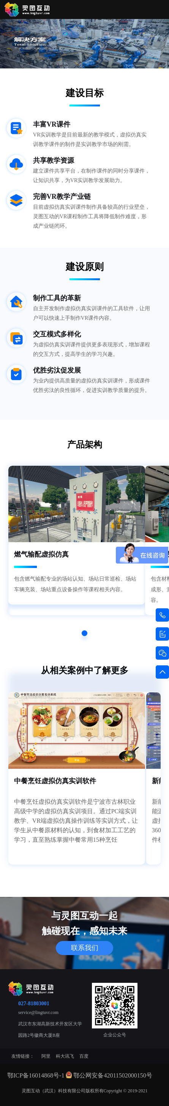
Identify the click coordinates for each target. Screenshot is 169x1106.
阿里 (46, 1056)
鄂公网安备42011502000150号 (112, 1075)
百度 (83, 1056)
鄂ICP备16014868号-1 (35, 1075)
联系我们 (84, 948)
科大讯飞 (65, 1056)
